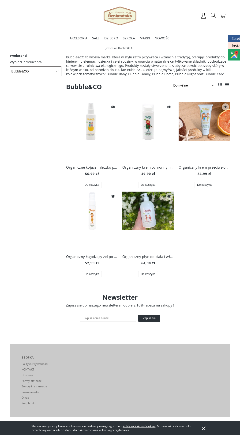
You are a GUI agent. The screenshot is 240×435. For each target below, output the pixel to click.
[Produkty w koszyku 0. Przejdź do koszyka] (223, 18)
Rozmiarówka (30, 392)
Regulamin (28, 403)
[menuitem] (78, 38)
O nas (25, 398)
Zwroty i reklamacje (34, 386)
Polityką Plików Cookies (139, 426)
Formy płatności (32, 381)
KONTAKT (28, 369)
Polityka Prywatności (35, 364)
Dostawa (27, 375)
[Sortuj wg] (194, 85)
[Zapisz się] (149, 318)
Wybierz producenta (26, 62)
